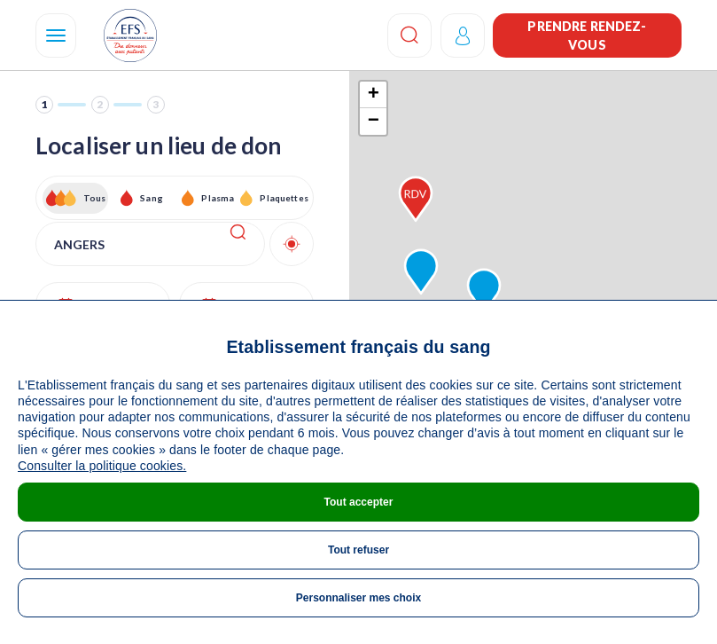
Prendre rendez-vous (586, 35)
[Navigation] (55, 35)
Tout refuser (358, 550)
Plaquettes (283, 197)
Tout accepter (359, 502)
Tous (94, 197)
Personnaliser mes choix (358, 598)
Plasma (217, 197)
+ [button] (373, 95)
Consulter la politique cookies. (102, 466)
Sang (151, 197)
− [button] (373, 121)
